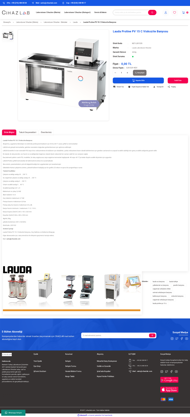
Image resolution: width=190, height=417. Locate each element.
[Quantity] (121, 73)
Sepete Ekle (133, 80)
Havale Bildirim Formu (73, 371)
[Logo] (16, 12)
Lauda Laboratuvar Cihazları (142, 48)
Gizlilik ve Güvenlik (104, 366)
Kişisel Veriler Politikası (105, 376)
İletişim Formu (70, 366)
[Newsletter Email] (118, 335)
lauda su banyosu (159, 282)
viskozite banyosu (177, 296)
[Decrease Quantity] (115, 73)
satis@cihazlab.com (13, 239)
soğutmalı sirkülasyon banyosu (163, 300)
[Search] (134, 12)
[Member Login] (163, 12)
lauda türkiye (173, 282)
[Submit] (152, 335)
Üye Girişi (37, 366)
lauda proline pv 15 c (160, 303)
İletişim (68, 361)
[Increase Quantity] (127, 73)
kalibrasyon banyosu (160, 296)
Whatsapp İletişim (13, 412)
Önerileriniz (46, 132)
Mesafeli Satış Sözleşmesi (107, 361)
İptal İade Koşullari (104, 371)
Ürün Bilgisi (9, 132)
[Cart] (183, 12)
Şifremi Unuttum (40, 371)
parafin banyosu (178, 285)
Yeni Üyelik (38, 361)
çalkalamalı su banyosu (161, 285)
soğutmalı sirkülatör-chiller (162, 289)
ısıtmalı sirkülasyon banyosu (162, 292)
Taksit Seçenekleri (27, 132)
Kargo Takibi (69, 376)
